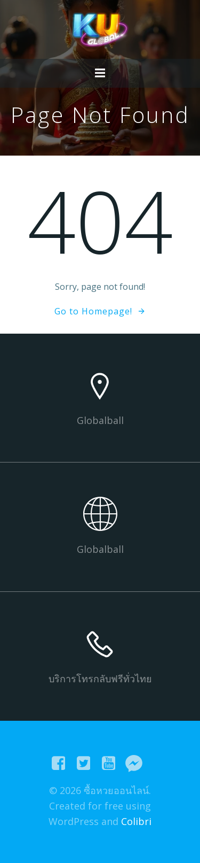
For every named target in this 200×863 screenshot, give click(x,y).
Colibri (136, 821)
